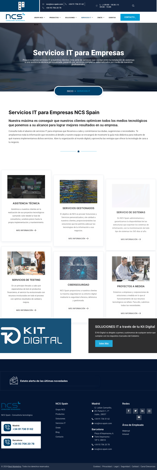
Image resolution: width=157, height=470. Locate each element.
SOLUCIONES (71, 17)
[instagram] (149, 411)
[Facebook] (128, 411)
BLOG (37, 24)
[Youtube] (139, 417)
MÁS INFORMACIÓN (26, 355)
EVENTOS (112, 17)
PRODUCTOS (55, 17)
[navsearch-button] (133, 5)
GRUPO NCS (40, 17)
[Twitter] (135, 411)
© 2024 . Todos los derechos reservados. (25, 466)
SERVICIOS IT (87, 17)
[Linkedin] (142, 411)
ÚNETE (101, 17)
